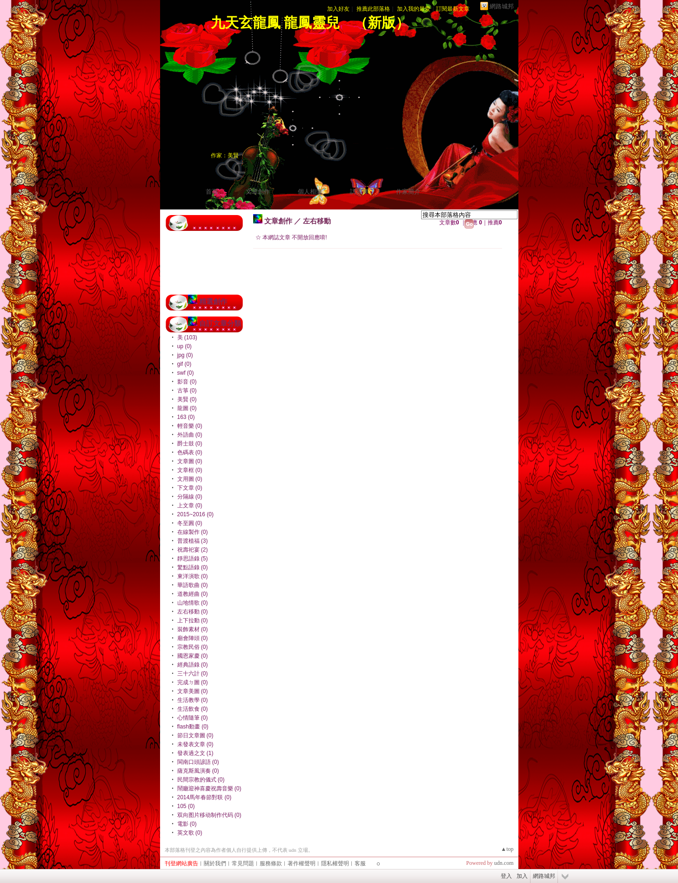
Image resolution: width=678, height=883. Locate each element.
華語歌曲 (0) (192, 585)
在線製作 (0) (192, 532)
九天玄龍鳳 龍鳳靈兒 (275, 22)
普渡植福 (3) (192, 541)
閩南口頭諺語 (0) (198, 762)
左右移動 (317, 221)
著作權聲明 (302, 863)
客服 (360, 863)
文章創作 (258, 191)
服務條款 (271, 863)
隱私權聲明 (335, 863)
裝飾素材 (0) (192, 629)
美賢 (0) (187, 399)
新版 (382, 22)
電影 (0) (187, 824)
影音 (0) (187, 381)
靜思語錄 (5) (192, 558)
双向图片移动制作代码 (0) (209, 815)
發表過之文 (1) (195, 753)
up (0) (184, 346)
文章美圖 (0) (192, 691)
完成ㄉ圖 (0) (192, 682)
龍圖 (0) (187, 408)
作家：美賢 (225, 155)
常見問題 (243, 863)
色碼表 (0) (189, 452)
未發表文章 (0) (195, 744)
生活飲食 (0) (192, 709)
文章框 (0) (189, 470)
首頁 (212, 191)
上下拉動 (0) (192, 620)
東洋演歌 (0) (192, 576)
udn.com (504, 863)
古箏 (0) (187, 390)
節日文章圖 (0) (195, 735)
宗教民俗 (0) (192, 647)
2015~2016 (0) (195, 514)
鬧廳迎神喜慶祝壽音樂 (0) (209, 788)
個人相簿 (310, 191)
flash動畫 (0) (192, 726)
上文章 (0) (189, 505)
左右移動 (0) (192, 611)
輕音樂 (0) (189, 426)
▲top (507, 849)
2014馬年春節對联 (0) (204, 797)
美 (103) (187, 337)
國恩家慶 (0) (192, 656)
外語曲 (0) (189, 434)
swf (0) (185, 373)
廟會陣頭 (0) (192, 638)
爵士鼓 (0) (189, 443)
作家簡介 (408, 191)
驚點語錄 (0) (192, 567)
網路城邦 (502, 6)
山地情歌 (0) (192, 603)
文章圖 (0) (189, 461)
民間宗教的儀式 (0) (201, 779)
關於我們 (215, 863)
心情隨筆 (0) (192, 717)
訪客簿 (359, 191)
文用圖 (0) (189, 479)
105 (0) (186, 806)
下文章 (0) (189, 488)
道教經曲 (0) (192, 594)
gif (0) (184, 364)
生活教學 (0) (192, 700)
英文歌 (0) (189, 832)
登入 (506, 876)
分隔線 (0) (189, 496)
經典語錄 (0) (192, 664)
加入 (522, 876)
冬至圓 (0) (189, 523)
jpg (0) (185, 355)
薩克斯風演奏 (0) (198, 771)
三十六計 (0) (192, 673)
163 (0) (186, 417)
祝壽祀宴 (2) (192, 549)
